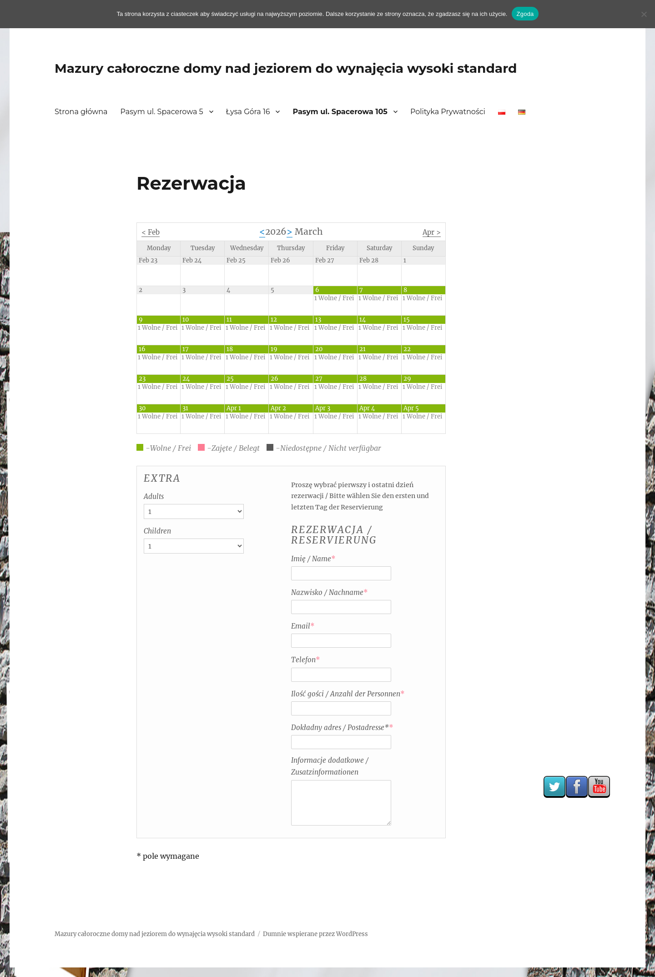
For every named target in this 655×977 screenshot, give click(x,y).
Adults (154, 496)
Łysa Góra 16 (248, 111)
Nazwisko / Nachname (329, 592)
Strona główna (81, 111)
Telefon (305, 659)
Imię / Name (313, 558)
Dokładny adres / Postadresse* (342, 727)
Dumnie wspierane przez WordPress (315, 934)
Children (157, 531)
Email (303, 626)
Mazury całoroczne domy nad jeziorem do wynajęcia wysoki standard (286, 68)
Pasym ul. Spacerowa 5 (162, 111)
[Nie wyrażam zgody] (643, 14)
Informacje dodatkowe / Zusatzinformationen (329, 766)
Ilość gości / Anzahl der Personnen (348, 694)
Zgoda (525, 13)
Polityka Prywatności (447, 111)
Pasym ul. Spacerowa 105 (339, 111)
